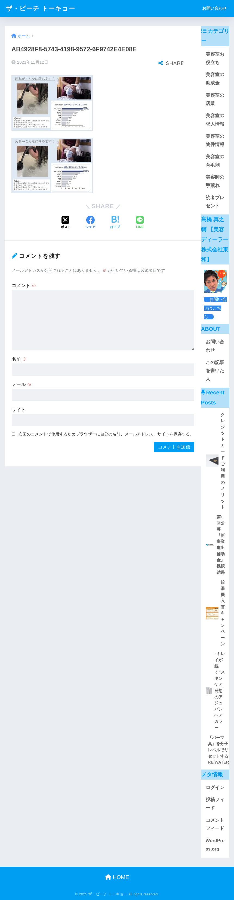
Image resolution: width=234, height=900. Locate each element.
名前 (19, 359)
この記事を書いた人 (215, 371)
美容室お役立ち (215, 58)
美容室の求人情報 (215, 120)
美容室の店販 (215, 99)
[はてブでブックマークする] (115, 223)
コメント (24, 285)
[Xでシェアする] (66, 223)
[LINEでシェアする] (140, 223)
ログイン (215, 787)
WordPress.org (215, 845)
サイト (19, 409)
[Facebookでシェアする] (90, 223)
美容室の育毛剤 (215, 161)
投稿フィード (215, 804)
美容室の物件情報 (215, 140)
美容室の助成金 (215, 79)
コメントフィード (215, 824)
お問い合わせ (214, 8)
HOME (117, 877)
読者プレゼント (215, 202)
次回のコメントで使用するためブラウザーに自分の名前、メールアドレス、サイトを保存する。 (106, 434)
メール (22, 384)
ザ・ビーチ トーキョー (40, 8)
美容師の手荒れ (215, 181)
